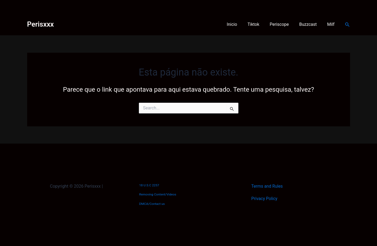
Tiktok (260, 24)
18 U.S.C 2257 (149, 185)
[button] (347, 24)
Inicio (240, 24)
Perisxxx (40, 24)
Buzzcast (310, 24)
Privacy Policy (264, 198)
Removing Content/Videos (158, 194)
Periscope (283, 24)
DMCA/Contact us (152, 204)
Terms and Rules (267, 186)
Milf (331, 24)
